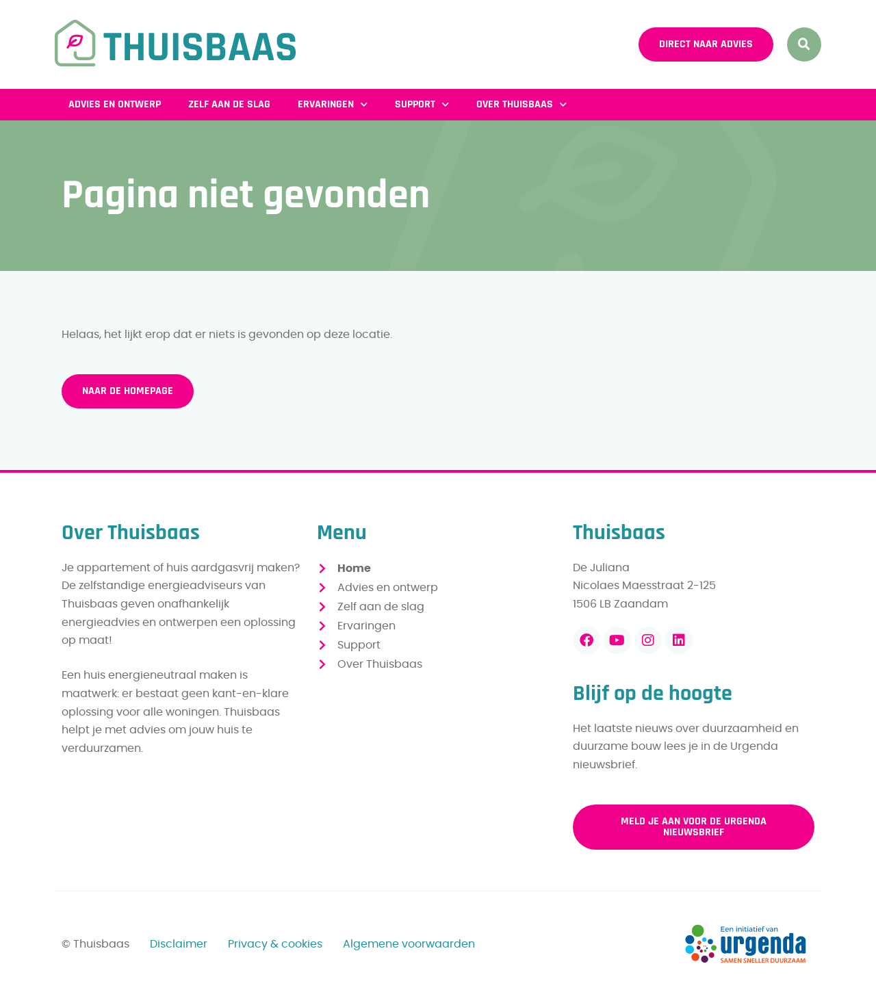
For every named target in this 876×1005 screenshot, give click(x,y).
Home (354, 568)
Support (422, 104)
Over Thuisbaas (521, 104)
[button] (804, 44)
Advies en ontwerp (114, 104)
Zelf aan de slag (229, 104)
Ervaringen (333, 104)
